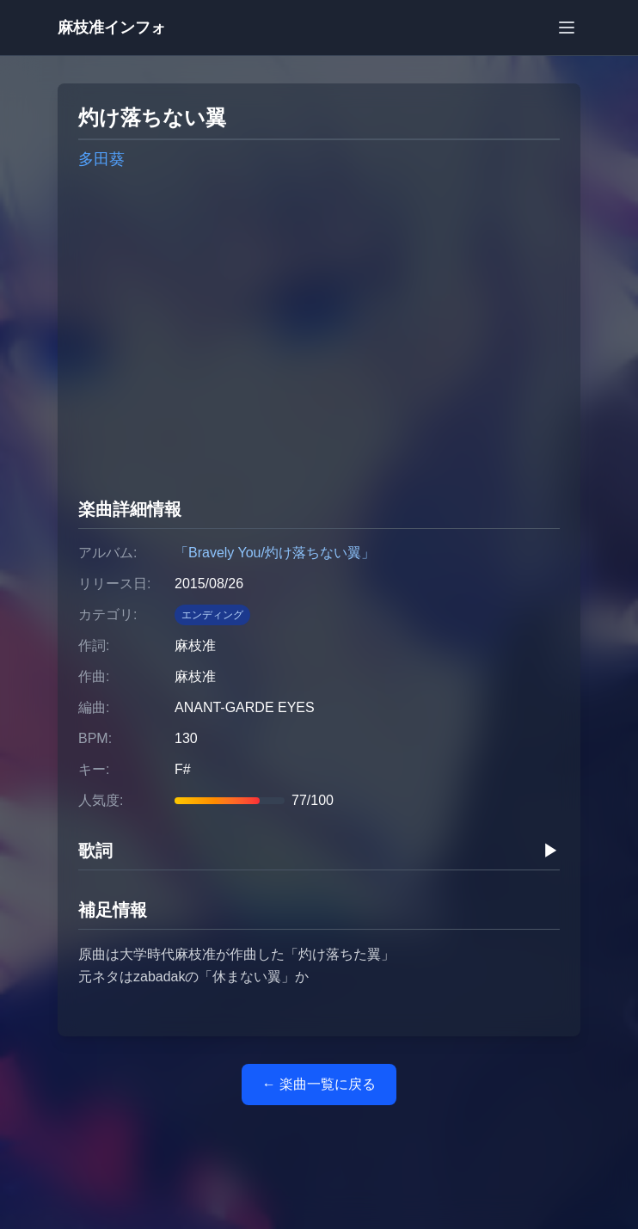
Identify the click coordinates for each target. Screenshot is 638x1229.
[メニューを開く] (566, 27)
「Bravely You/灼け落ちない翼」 (275, 552)
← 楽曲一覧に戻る (319, 1084)
